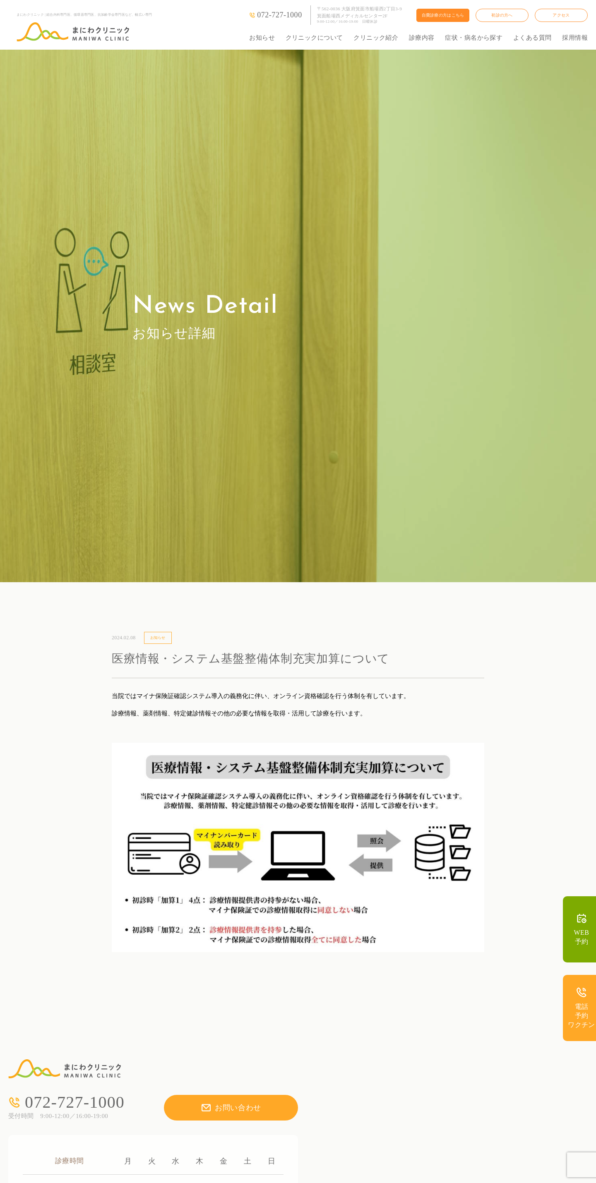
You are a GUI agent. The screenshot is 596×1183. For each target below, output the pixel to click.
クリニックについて (314, 37)
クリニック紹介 (375, 37)
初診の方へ (502, 15)
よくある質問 (532, 37)
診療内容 (422, 37)
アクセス (561, 15)
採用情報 (575, 37)
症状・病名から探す (473, 37)
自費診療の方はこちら (443, 15)
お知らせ (262, 37)
